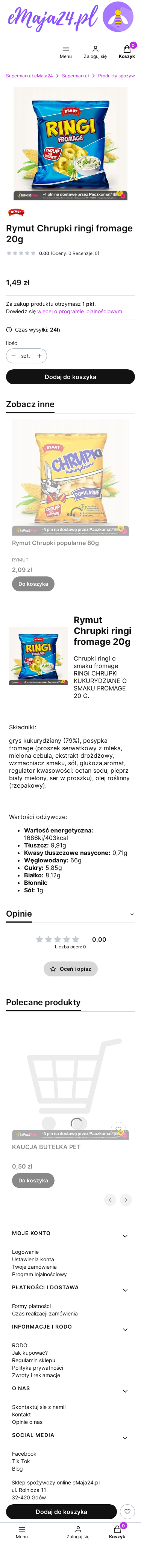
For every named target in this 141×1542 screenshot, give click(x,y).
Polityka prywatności (37, 1367)
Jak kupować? (30, 1352)
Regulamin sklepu (33, 1360)
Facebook (24, 1453)
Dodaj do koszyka (70, 377)
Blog (17, 1468)
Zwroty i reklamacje (36, 1375)
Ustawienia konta (33, 1259)
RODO (19, 1345)
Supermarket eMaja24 (29, 76)
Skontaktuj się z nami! (39, 1407)
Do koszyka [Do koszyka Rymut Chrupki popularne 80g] (33, 584)
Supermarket (75, 76)
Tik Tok (21, 1461)
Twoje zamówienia (34, 1267)
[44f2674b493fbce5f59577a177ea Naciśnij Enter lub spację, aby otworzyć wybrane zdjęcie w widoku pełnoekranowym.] (70, 143)
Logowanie (25, 1252)
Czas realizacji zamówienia (45, 1313)
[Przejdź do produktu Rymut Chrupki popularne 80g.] (70, 477)
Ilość (11, 343)
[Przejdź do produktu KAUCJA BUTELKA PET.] (70, 1082)
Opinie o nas (27, 1422)
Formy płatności (31, 1306)
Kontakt (21, 1414)
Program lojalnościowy (39, 1274)
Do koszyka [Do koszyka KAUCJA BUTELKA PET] (33, 1180)
